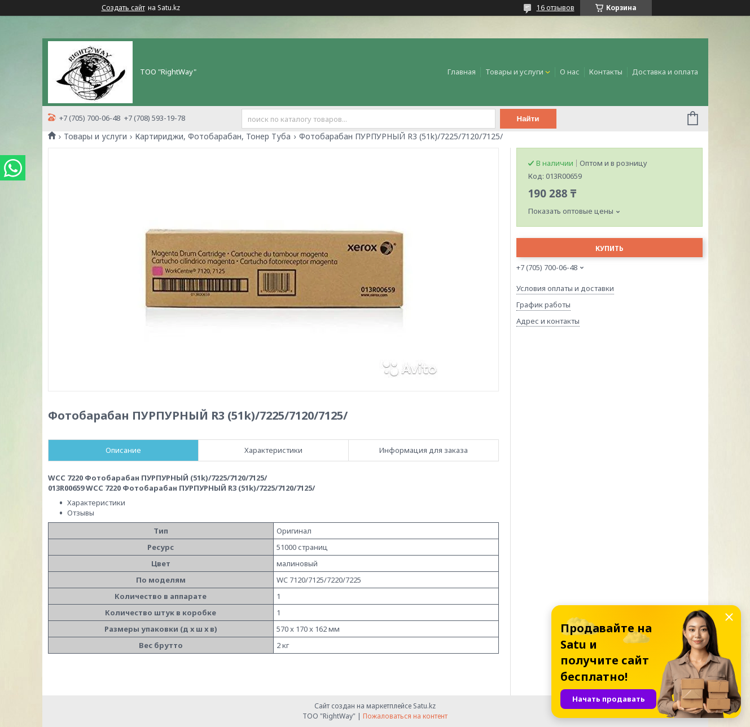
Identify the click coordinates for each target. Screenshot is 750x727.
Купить (609, 248)
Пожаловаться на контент (405, 716)
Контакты (605, 72)
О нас (570, 72)
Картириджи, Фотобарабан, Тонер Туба (213, 136)
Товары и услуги (514, 72)
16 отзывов (555, 7)
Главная (462, 72)
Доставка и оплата (665, 72)
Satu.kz (424, 706)
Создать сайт (123, 8)
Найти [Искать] (528, 118)
